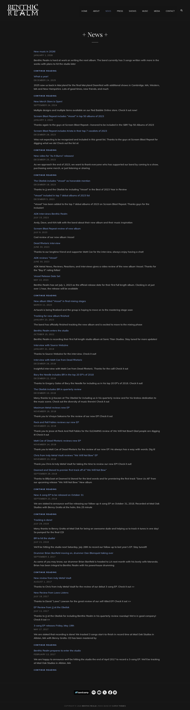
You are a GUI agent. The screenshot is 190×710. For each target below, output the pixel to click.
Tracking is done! (43, 519)
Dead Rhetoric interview (47, 243)
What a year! (41, 76)
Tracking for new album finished (51, 315)
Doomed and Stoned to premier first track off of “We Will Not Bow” (70, 469)
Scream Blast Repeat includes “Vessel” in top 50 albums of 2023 (69, 116)
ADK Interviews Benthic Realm (50, 213)
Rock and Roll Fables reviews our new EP (56, 422)
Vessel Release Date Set (47, 276)
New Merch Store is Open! (48, 101)
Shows (132, 10)
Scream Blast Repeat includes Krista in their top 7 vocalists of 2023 (70, 130)
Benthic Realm (89, 706)
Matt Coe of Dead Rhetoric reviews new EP (57, 440)
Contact (170, 10)
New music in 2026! (44, 51)
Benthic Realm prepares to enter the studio (57, 650)
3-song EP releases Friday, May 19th (54, 625)
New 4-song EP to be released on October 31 (59, 494)
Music (145, 10)
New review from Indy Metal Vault (52, 577)
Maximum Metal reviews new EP (52, 407)
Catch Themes (119, 706)
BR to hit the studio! (44, 538)
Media (157, 10)
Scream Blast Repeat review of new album (57, 228)
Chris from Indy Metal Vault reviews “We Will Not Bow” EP (66, 455)
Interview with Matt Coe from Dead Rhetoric (58, 359)
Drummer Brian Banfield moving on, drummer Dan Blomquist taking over (73, 553)
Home (84, 10)
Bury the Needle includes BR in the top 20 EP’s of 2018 (64, 374)
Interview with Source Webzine (51, 345)
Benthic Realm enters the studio (51, 330)
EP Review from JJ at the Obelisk (51, 607)
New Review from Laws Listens (51, 592)
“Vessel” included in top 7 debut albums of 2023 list (62, 195)
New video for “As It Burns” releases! (54, 155)
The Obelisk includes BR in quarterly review (57, 389)
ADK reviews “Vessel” (45, 257)
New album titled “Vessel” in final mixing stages (60, 301)
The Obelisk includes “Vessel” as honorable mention (62, 180)
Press (120, 10)
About (96, 10)
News (108, 10)
